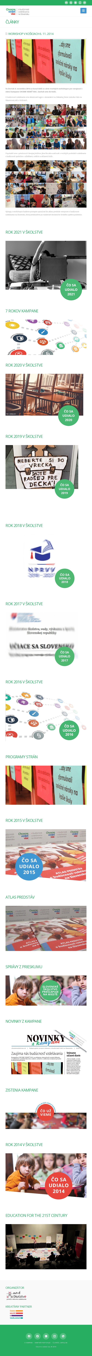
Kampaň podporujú (43, 1343)
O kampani (28, 1343)
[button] (83, 10)
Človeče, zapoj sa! (60, 1343)
